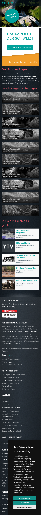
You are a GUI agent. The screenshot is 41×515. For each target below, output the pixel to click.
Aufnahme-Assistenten (10, 411)
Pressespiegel (7, 498)
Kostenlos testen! (12, 15)
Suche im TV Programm (10, 383)
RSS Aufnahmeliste (9, 428)
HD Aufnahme (7, 419)
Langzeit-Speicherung (10, 414)
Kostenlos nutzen (8, 389)
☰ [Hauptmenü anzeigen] (38, 3)
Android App (6, 444)
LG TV (4, 483)
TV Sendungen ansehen (10, 377)
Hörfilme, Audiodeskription (12, 425)
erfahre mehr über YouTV (21, 62)
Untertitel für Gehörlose (11, 422)
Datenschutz (6, 401)
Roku (3, 471)
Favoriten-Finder (8, 417)
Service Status (7, 362)
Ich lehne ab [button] (24, 503)
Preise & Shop (7, 386)
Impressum (6, 404)
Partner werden (7, 456)
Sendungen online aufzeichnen (13, 374)
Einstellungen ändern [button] (24, 507)
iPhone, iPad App (8, 441)
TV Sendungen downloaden (12, 380)
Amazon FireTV (7, 463)
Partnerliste (6, 453)
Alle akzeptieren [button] (24, 498)
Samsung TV (6, 480)
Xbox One (5, 474)
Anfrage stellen (7, 511)
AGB (3, 399)
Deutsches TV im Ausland (11, 431)
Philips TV (5, 486)
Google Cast (6, 477)
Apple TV (5, 469)
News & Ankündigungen (11, 359)
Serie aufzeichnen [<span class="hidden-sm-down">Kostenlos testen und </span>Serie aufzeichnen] (21, 48)
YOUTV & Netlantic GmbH (12, 365)
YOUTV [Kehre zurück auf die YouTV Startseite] (7, 3)
